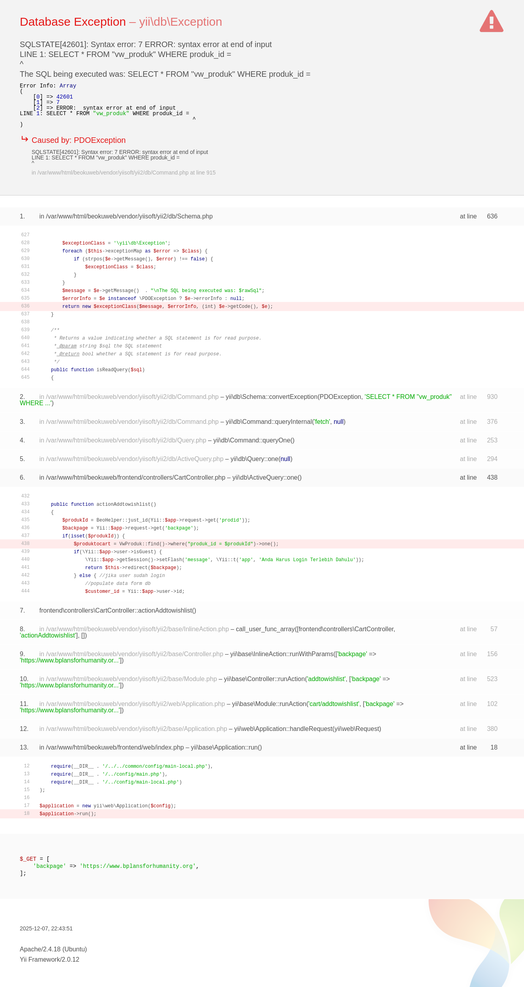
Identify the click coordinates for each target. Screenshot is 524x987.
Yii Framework (40, 959)
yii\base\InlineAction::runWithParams (281, 654)
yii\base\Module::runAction (269, 703)
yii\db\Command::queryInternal (269, 421)
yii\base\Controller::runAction (264, 679)
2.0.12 (70, 959)
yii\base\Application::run (224, 747)
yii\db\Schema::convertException (272, 396)
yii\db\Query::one (254, 459)
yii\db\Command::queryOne (251, 440)
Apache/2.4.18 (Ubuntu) (53, 949)
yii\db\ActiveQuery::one (265, 477)
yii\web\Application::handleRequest (283, 728)
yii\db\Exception (180, 21)
